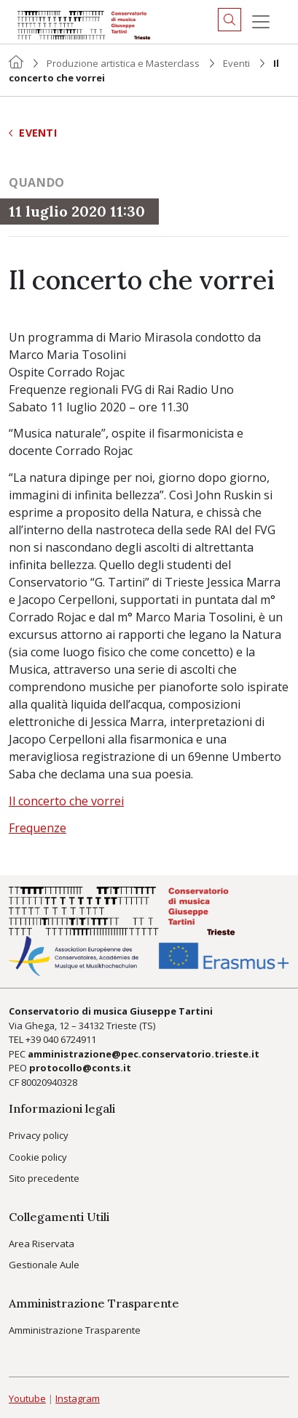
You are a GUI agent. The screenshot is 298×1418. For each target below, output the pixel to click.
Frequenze (37, 828)
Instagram (77, 1398)
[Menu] (261, 22)
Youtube (27, 1398)
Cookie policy (38, 1157)
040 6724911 (69, 1039)
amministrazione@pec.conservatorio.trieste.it (143, 1053)
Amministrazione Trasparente (75, 1330)
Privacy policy (38, 1135)
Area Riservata (41, 1243)
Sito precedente (44, 1178)
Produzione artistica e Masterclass (123, 63)
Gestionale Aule (44, 1264)
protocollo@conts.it (80, 1067)
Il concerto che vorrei (66, 801)
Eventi (236, 63)
